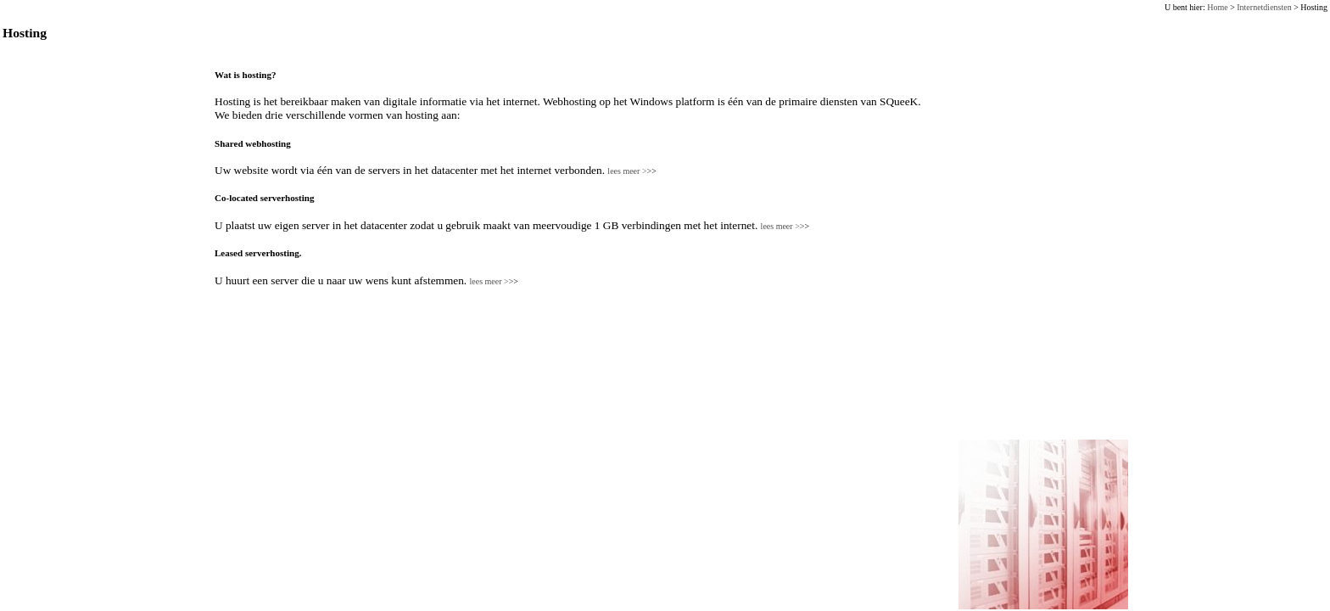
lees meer (631, 171)
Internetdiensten (1264, 7)
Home (1217, 7)
